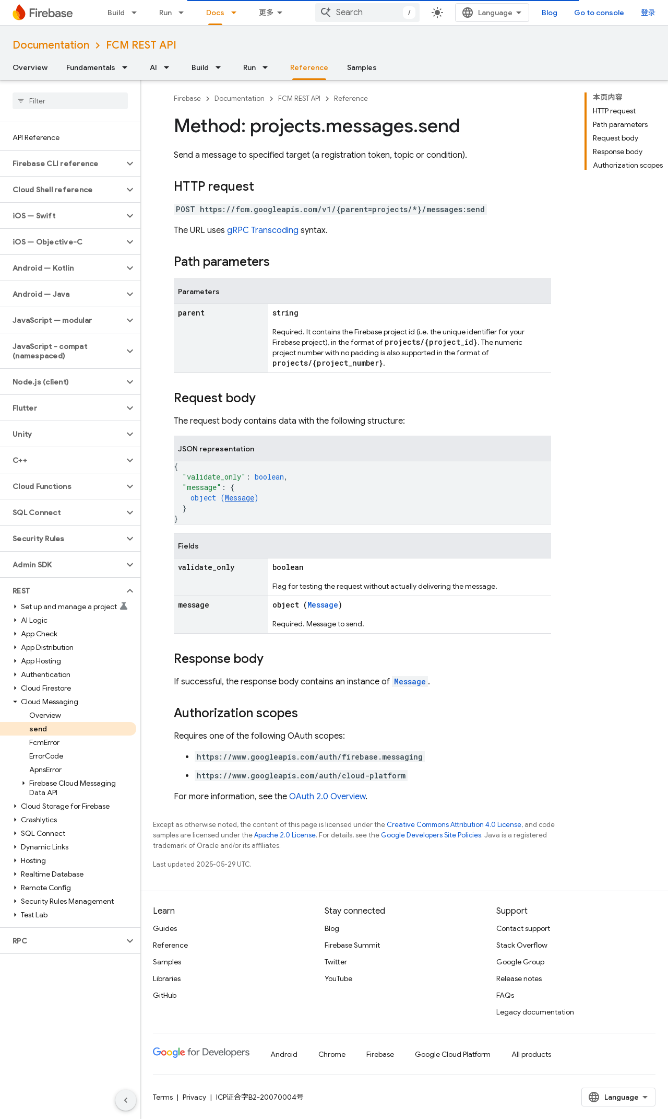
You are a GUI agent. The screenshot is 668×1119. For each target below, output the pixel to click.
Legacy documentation (535, 1012)
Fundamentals (90, 67)
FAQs (505, 995)
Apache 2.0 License (285, 835)
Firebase (187, 98)
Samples (362, 67)
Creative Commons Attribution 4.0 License (454, 824)
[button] (62, 163)
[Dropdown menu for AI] (169, 67)
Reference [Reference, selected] (309, 67)
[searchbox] (70, 100)
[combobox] (464, 12)
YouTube (338, 978)
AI (153, 67)
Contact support (523, 928)
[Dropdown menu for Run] (184, 12)
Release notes (519, 978)
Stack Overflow (521, 945)
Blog (572, 12)
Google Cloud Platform (453, 1054)
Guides (165, 928)
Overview (30, 67)
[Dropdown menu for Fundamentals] (127, 67)
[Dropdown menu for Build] (137, 12)
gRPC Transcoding (263, 230)
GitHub (164, 995)
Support (368, 12)
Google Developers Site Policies (431, 835)
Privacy (194, 1097)
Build (116, 12)
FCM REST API (141, 45)
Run (165, 12)
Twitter (336, 961)
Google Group (520, 961)
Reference (351, 98)
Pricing (270, 12)
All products (531, 1054)
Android (283, 1054)
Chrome (331, 1054)
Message (239, 498)
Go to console (622, 12)
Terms (163, 1097)
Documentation (51, 45)
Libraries (167, 978)
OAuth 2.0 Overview (327, 796)
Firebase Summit (352, 945)
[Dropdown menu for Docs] (331, 12)
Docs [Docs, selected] (310, 12)
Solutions (222, 12)
